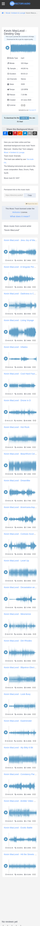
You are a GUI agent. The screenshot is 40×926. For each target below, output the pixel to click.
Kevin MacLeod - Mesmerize (17, 696)
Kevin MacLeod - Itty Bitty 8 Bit (18, 829)
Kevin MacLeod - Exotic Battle (18, 909)
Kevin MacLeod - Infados (16, 429)
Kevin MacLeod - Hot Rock (16, 509)
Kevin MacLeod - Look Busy (17, 776)
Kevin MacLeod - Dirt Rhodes (18, 722)
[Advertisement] (20, 147)
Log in (24, 118)
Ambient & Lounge (17, 234)
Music (6, 234)
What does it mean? (20, 298)
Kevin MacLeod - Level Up (16, 642)
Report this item (31, 285)
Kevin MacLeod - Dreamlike (17, 562)
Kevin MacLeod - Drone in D (17, 482)
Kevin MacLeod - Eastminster (18, 802)
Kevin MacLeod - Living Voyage (19, 402)
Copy (30, 276)
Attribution (16, 294)
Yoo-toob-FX (32, 110)
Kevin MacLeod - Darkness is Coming (22, 375)
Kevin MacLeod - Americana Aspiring (21, 589)
